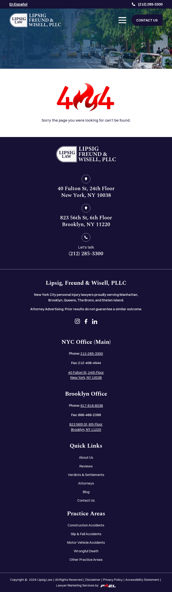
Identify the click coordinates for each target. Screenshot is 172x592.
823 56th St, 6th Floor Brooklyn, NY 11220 (86, 427)
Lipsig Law (44, 580)
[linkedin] (94, 322)
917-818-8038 (91, 405)
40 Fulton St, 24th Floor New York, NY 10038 (86, 375)
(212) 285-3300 (147, 4)
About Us (86, 457)
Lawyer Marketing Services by (86, 585)
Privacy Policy (113, 580)
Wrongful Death (86, 551)
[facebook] (86, 322)
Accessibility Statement (142, 580)
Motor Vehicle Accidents (86, 542)
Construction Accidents (86, 525)
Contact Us (86, 500)
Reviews (86, 466)
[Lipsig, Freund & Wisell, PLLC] (35, 20)
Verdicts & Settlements (86, 475)
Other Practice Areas (86, 559)
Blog (86, 492)
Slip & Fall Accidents (86, 534)
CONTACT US (147, 20)
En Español (18, 4)
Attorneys (86, 483)
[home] (86, 155)
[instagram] (77, 322)
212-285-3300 (91, 353)
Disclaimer (92, 580)
